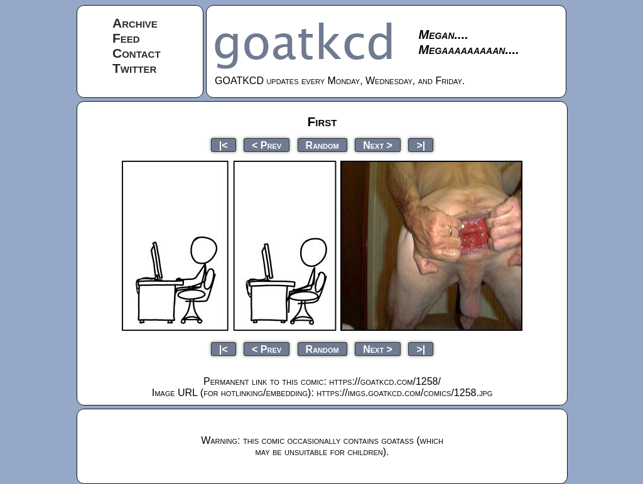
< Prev (266, 144)
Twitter (134, 68)
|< (223, 144)
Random (322, 144)
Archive (135, 23)
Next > (377, 144)
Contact (136, 53)
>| (420, 144)
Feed (126, 38)
